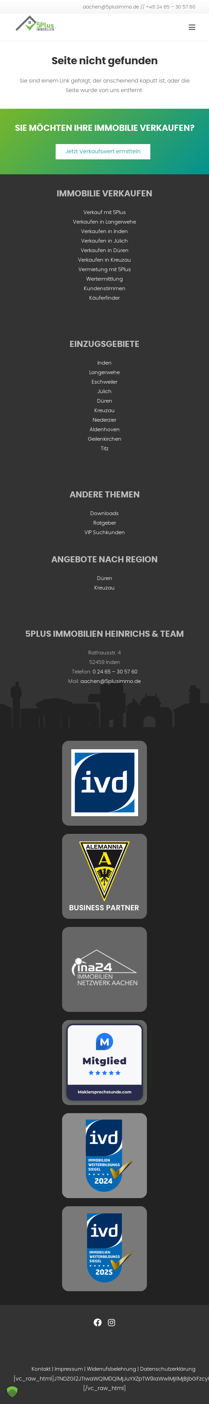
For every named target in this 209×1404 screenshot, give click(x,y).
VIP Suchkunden (104, 532)
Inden (104, 363)
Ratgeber (104, 523)
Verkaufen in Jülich (104, 241)
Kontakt (41, 1369)
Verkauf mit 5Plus (104, 212)
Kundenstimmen (105, 288)
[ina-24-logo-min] (104, 969)
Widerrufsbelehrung (111, 1369)
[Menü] (192, 27)
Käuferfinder (104, 298)
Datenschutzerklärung (167, 1369)
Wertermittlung (104, 279)
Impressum (69, 1369)
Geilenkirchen (104, 439)
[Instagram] (111, 1322)
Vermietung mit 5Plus (104, 269)
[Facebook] (97, 1322)
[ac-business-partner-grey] (104, 876)
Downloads (104, 513)
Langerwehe (104, 372)
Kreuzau (104, 410)
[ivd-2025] (104, 1248)
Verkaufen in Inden (104, 231)
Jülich (104, 391)
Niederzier (104, 420)
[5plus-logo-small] (35, 27)
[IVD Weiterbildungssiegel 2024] (104, 1155)
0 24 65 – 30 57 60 (115, 671)
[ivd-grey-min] (104, 783)
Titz (105, 448)
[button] (12, 1392)
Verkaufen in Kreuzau (104, 260)
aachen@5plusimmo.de (110, 681)
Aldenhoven (105, 429)
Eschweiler (104, 382)
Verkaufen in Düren (105, 250)
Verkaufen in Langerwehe (104, 222)
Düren (104, 401)
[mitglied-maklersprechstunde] (104, 1062)
